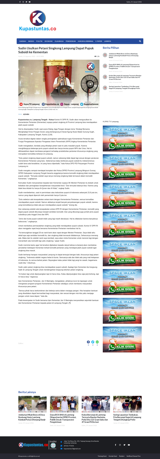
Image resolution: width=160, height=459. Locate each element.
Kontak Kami (113, 456)
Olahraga (59, 41)
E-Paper (99, 41)
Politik (39, 41)
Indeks (31, 41)
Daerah (22, 41)
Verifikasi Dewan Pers (134, 456)
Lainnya (107, 41)
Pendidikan (71, 41)
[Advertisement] (101, 20)
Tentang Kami (102, 456)
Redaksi (121, 456)
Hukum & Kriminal (85, 41)
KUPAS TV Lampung (111, 121)
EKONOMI (48, 41)
